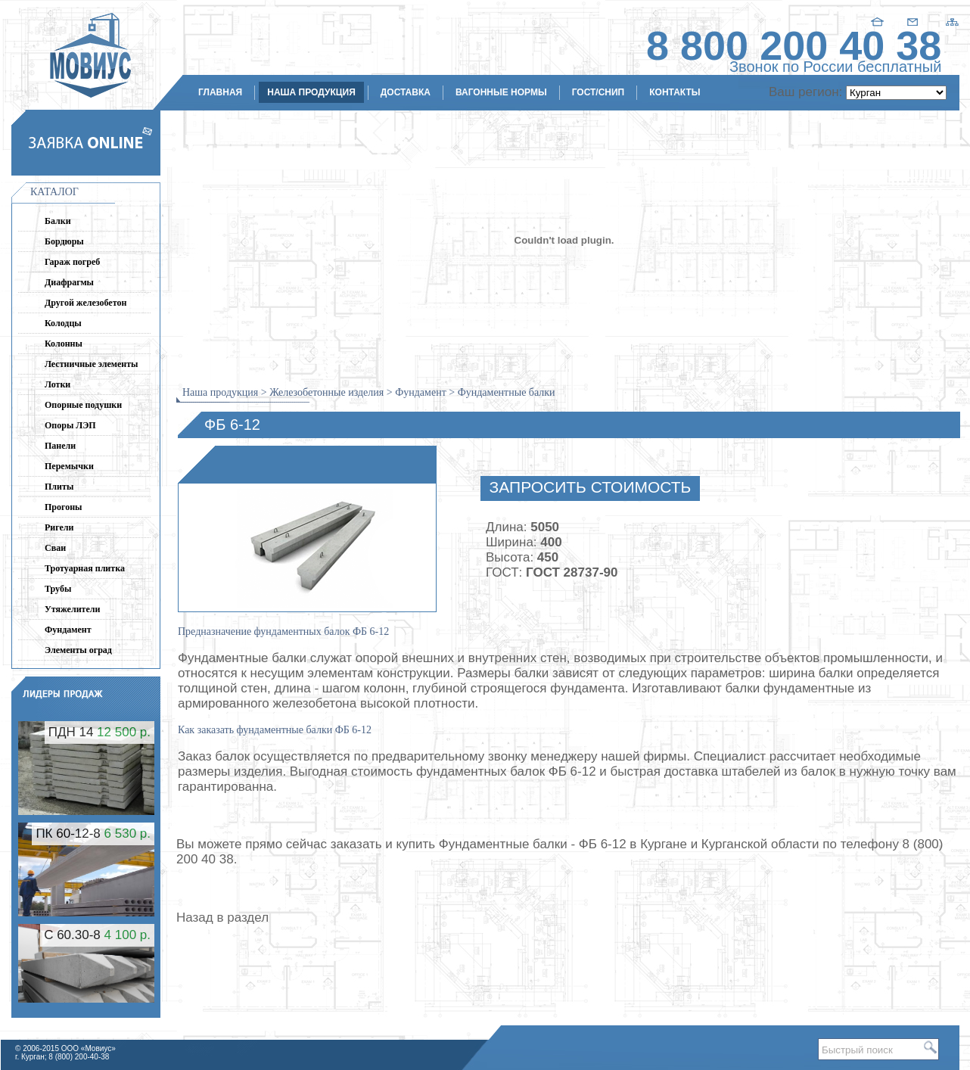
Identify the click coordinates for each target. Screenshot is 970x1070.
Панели (60, 445)
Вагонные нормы (501, 92)
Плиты (59, 486)
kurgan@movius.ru (895, 180)
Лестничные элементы (91, 364)
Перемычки (69, 466)
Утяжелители (72, 609)
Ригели (59, 527)
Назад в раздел (222, 917)
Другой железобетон (85, 302)
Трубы (58, 588)
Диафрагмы (69, 282)
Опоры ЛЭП (70, 425)
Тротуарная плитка (85, 568)
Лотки (57, 384)
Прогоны (63, 507)
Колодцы (63, 323)
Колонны (63, 343)
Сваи (55, 548)
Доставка (406, 92)
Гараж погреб (72, 262)
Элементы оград (78, 650)
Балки (58, 221)
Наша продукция (311, 92)
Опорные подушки (83, 405)
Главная (220, 92)
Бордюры (64, 241)
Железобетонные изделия (326, 392)
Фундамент (68, 629)
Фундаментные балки (506, 392)
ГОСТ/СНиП (598, 92)
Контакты (674, 92)
